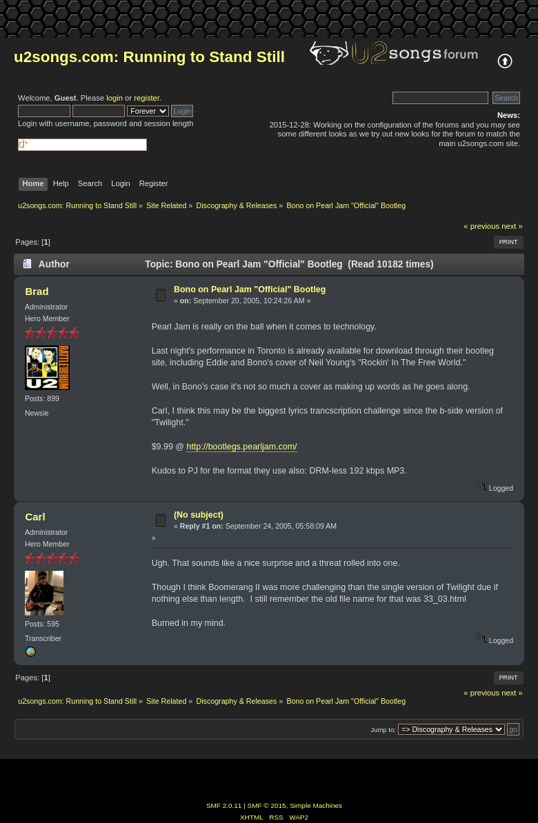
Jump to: (383, 729)
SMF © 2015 (267, 805)
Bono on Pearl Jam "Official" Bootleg (250, 289)
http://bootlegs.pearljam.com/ (241, 446)
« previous (481, 226)
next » (512, 226)
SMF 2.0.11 (224, 805)
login (114, 98)
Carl (35, 516)
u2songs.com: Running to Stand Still (149, 56)
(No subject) (198, 515)
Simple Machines (316, 805)
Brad (36, 291)
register (146, 98)
